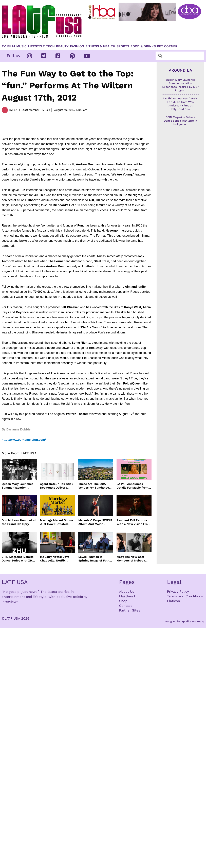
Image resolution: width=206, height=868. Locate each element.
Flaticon (173, 601)
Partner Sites (129, 610)
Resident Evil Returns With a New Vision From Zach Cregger (133, 522)
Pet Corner (167, 46)
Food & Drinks (143, 46)
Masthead (127, 596)
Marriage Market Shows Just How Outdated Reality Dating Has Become (56, 522)
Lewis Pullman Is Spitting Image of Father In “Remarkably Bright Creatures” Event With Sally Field (95, 558)
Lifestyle (36, 46)
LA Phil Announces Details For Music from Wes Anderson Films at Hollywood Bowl (133, 485)
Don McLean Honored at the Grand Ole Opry (19, 522)
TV (4, 46)
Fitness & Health (100, 46)
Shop (123, 601)
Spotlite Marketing (192, 621)
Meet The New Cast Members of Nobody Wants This (131, 558)
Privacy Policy (178, 591)
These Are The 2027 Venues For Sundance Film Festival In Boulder (94, 485)
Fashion (77, 46)
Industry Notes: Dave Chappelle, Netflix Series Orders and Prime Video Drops (57, 558)
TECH (50, 46)
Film (11, 46)
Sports (123, 46)
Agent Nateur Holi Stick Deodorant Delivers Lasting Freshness (56, 485)
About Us (126, 591)
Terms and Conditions (185, 596)
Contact (125, 606)
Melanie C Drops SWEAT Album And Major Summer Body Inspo (95, 522)
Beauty (62, 46)
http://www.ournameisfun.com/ (24, 439)
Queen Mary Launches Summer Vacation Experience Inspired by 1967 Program (18, 485)
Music (21, 46)
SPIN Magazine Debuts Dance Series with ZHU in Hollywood (18, 558)
